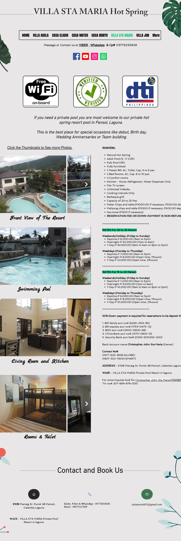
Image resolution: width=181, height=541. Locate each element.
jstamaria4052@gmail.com (147, 504)
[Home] (34, 494)
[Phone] (90, 494)
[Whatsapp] (103, 56)
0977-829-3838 (112, 355)
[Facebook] (76, 56)
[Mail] (147, 494)
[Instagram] (94, 56)
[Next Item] (86, 184)
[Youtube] (85, 56)
